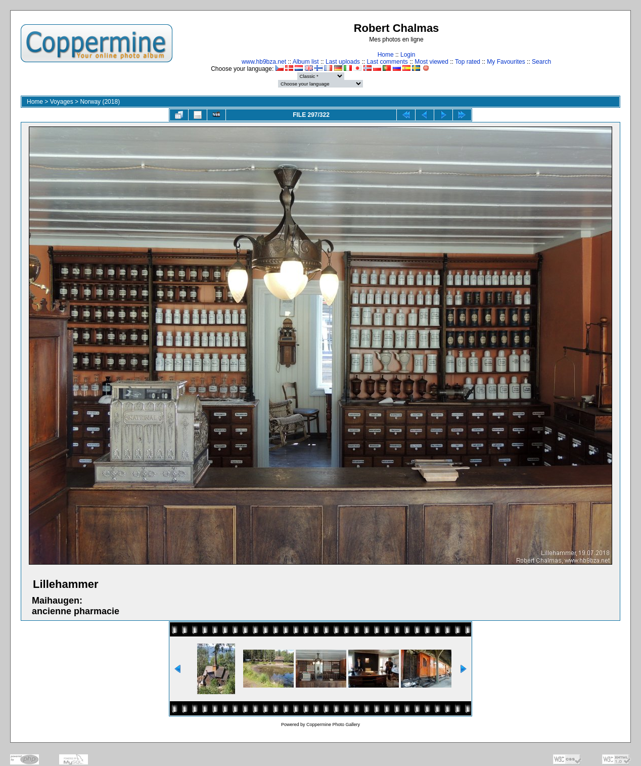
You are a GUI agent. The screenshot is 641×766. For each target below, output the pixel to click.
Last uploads (343, 61)
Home (386, 54)
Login (407, 54)
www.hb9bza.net (264, 61)
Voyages (61, 101)
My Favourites (506, 61)
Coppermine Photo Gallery (333, 724)
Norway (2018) (100, 101)
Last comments (387, 61)
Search (541, 61)
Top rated (467, 61)
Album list (306, 61)
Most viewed (431, 61)
